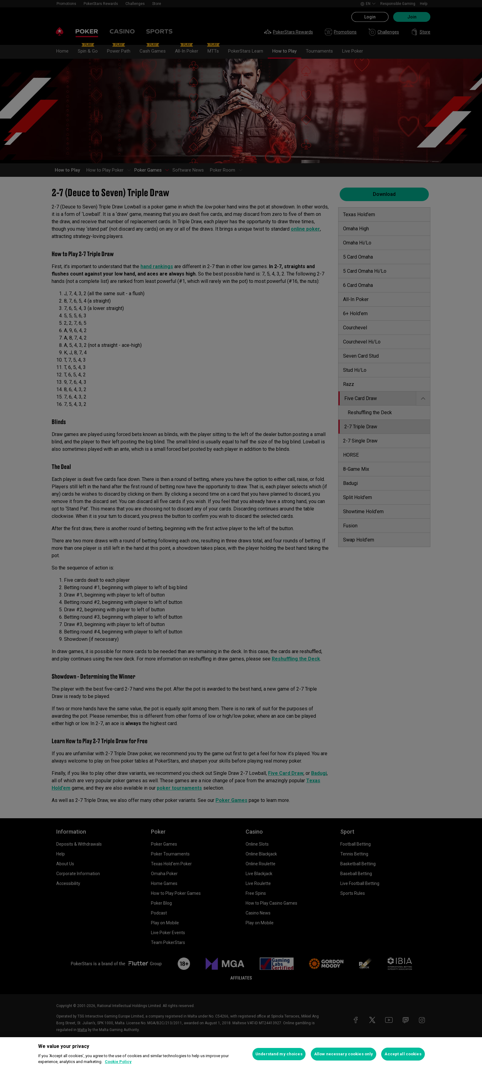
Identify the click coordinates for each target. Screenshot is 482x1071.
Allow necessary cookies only (343, 1054)
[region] (241, 1054)
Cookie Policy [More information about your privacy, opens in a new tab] (118, 1061)
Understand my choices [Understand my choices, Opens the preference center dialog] (278, 1054)
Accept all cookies (403, 1054)
